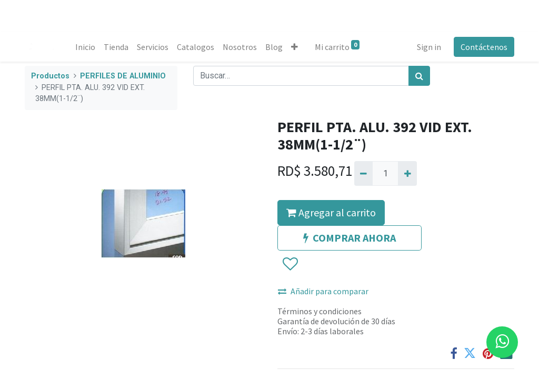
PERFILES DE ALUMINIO (123, 76)
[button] (294, 46)
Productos (50, 76)
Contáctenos (484, 47)
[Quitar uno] (363, 173)
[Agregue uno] (407, 173)
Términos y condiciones (319, 311)
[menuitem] (85, 46)
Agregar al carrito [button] (331, 212)
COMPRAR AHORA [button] (349, 237)
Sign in (429, 47)
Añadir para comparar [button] (323, 291)
